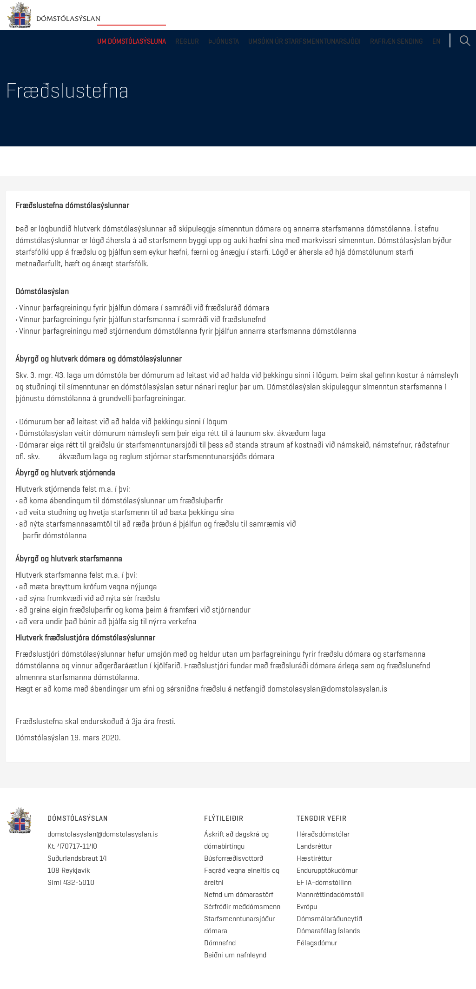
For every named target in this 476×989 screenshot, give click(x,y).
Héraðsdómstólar (323, 834)
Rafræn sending (396, 41)
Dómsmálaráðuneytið (329, 918)
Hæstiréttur (314, 858)
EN (436, 41)
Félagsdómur (317, 943)
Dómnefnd (220, 943)
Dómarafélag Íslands (328, 931)
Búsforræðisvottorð (233, 858)
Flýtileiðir (224, 818)
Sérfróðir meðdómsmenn (242, 906)
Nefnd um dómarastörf (238, 894)
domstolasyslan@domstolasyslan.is (102, 834)
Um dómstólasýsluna (131, 41)
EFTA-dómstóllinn (324, 882)
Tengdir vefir (322, 818)
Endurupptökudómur (327, 870)
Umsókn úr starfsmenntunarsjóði (304, 41)
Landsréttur (314, 846)
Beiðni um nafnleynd (235, 955)
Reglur (187, 41)
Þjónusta (223, 41)
